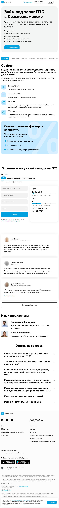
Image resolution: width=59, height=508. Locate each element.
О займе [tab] (5, 60)
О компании (33, 427)
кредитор (21, 454)
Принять (52, 502)
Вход (50, 2)
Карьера (32, 431)
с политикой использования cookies (19, 504)
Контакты (33, 434)
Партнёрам (4, 437)
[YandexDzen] (13, 422)
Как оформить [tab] (42, 60)
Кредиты (4, 427)
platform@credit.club (6, 492)
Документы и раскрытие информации (41, 437)
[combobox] (14, 189)
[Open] (26, 210)
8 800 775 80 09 (38, 1)
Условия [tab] (32, 60)
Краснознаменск (28, 2)
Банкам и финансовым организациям (12, 434)
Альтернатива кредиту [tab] (19, 60)
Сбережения (5, 431)
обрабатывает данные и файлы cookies (22, 500)
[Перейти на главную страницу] (6, 2)
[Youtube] (7, 422)
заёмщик (3, 454)
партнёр (15, 454)
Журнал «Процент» (36, 440)
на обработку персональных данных (10, 222)
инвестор (9, 454)
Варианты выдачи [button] (6, 485)
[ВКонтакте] (2, 422)
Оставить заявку (14, 48)
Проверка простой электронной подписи (42, 443)
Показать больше (29, 306)
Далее (14, 215)
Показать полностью (9, 297)
